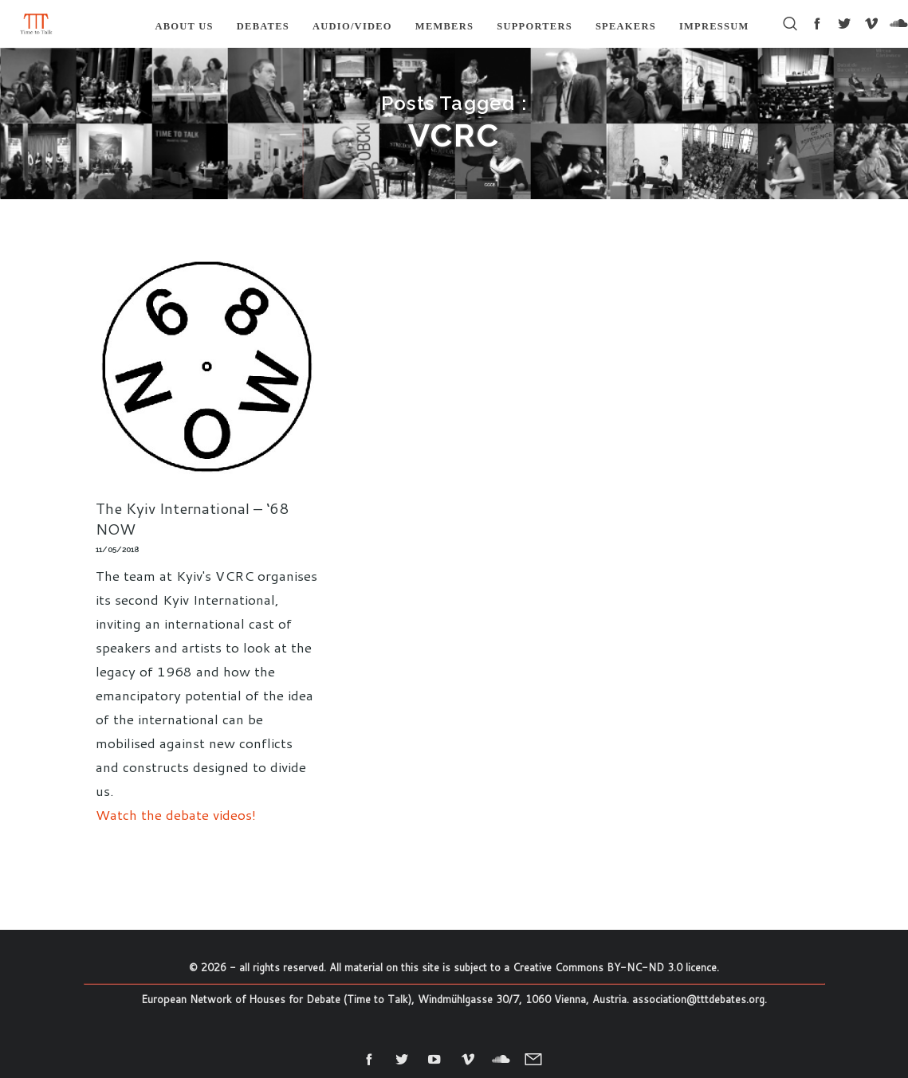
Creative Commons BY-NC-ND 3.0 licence (615, 967)
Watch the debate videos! (176, 814)
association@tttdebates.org (698, 999)
